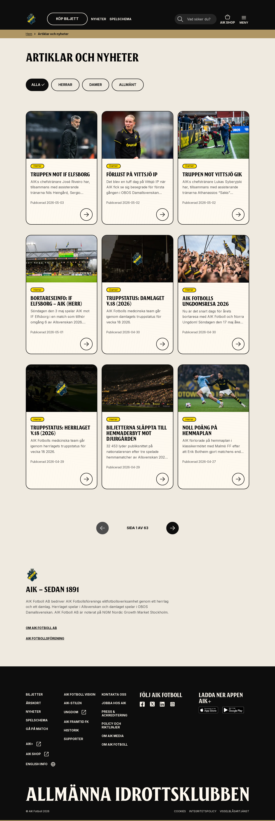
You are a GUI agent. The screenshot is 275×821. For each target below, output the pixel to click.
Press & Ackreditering (114, 713)
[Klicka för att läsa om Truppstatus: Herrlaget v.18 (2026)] (86, 479)
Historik (71, 730)
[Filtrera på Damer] (95, 85)
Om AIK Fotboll (115, 744)
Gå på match (37, 729)
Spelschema (120, 19)
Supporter (73, 739)
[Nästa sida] (172, 528)
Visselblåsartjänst (234, 811)
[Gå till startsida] (31, 19)
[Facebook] (142, 704)
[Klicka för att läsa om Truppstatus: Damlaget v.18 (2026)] (162, 344)
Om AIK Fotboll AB (41, 628)
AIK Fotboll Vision (79, 694)
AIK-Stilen (73, 703)
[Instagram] (172, 704)
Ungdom (75, 712)
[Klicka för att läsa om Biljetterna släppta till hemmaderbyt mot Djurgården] (162, 479)
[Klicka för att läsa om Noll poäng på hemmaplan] (238, 479)
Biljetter (34, 694)
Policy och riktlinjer (111, 725)
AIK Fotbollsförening (45, 638)
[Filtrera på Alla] (37, 85)
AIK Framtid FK (76, 722)
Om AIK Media (113, 736)
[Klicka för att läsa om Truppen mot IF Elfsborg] (86, 214)
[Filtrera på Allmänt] (128, 85)
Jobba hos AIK (114, 703)
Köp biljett (67, 19)
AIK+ (33, 744)
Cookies (180, 811)
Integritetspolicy (202, 811)
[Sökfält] (195, 19)
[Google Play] (233, 710)
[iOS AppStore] (208, 710)
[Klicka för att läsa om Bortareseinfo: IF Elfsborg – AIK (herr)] (86, 344)
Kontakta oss (114, 694)
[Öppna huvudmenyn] (243, 19)
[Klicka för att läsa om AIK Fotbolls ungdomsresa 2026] (238, 344)
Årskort (33, 703)
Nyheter (98, 19)
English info (40, 764)
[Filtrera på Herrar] (65, 85)
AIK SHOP (227, 19)
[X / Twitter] (152, 704)
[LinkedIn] (162, 704)
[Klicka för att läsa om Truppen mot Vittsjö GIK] (238, 214)
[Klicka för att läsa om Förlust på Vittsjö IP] (162, 214)
